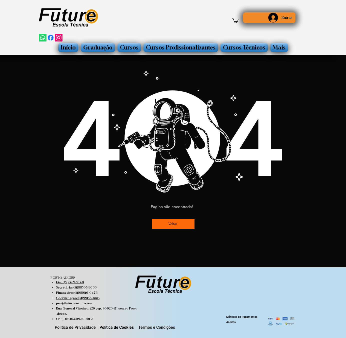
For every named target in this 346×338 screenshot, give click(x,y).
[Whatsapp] (42, 38)
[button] (235, 20)
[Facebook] (50, 38)
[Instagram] (58, 38)
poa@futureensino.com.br (76, 303)
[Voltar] (173, 224)
